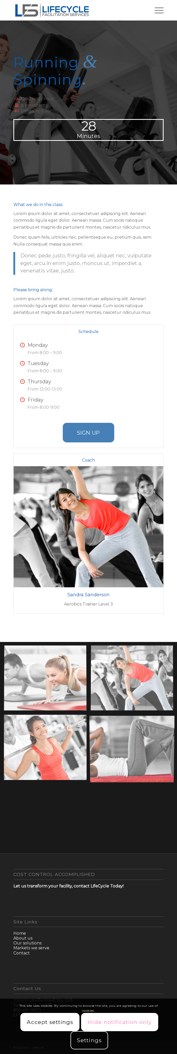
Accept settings (50, 1022)
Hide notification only (119, 1022)
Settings (89, 1040)
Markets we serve (31, 947)
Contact (21, 953)
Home (19, 933)
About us (22, 938)
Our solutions (27, 943)
